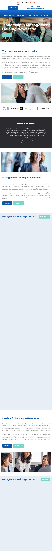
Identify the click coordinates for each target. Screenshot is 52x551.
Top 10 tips (13, 7)
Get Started (7, 35)
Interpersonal (21, 15)
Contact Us (18, 77)
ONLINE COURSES (9, 15)
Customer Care (32, 12)
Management (10, 12)
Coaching (43, 12)
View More (45, 410)
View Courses (44, 216)
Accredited (21, 12)
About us (7, 77)
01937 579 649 (33, 7)
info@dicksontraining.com (35, 8)
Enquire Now (18, 203)
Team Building (33, 15)
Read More (7, 203)
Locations (44, 15)
